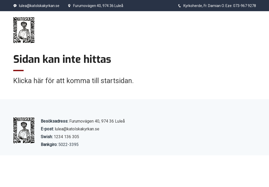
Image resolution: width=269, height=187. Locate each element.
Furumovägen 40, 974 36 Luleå (95, 6)
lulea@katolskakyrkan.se (36, 6)
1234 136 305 (66, 136)
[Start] (24, 30)
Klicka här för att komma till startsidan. (73, 81)
